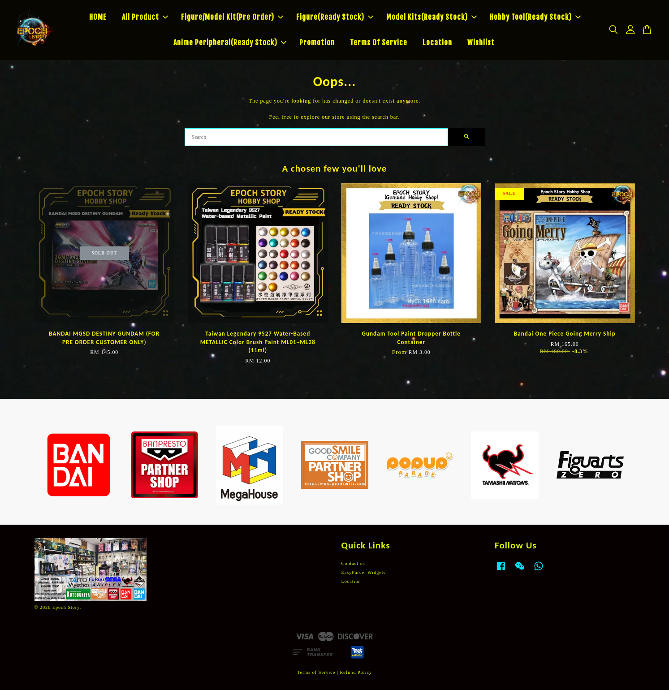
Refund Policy (356, 672)
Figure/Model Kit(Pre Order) (232, 17)
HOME (98, 17)
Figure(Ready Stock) (334, 17)
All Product (145, 17)
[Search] (316, 137)
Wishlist (481, 42)
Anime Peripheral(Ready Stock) (229, 42)
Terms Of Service (378, 42)
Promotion (317, 42)
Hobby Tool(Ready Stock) (535, 17)
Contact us (353, 563)
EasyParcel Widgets (363, 572)
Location (437, 42)
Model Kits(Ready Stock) (431, 17)
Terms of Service (316, 672)
